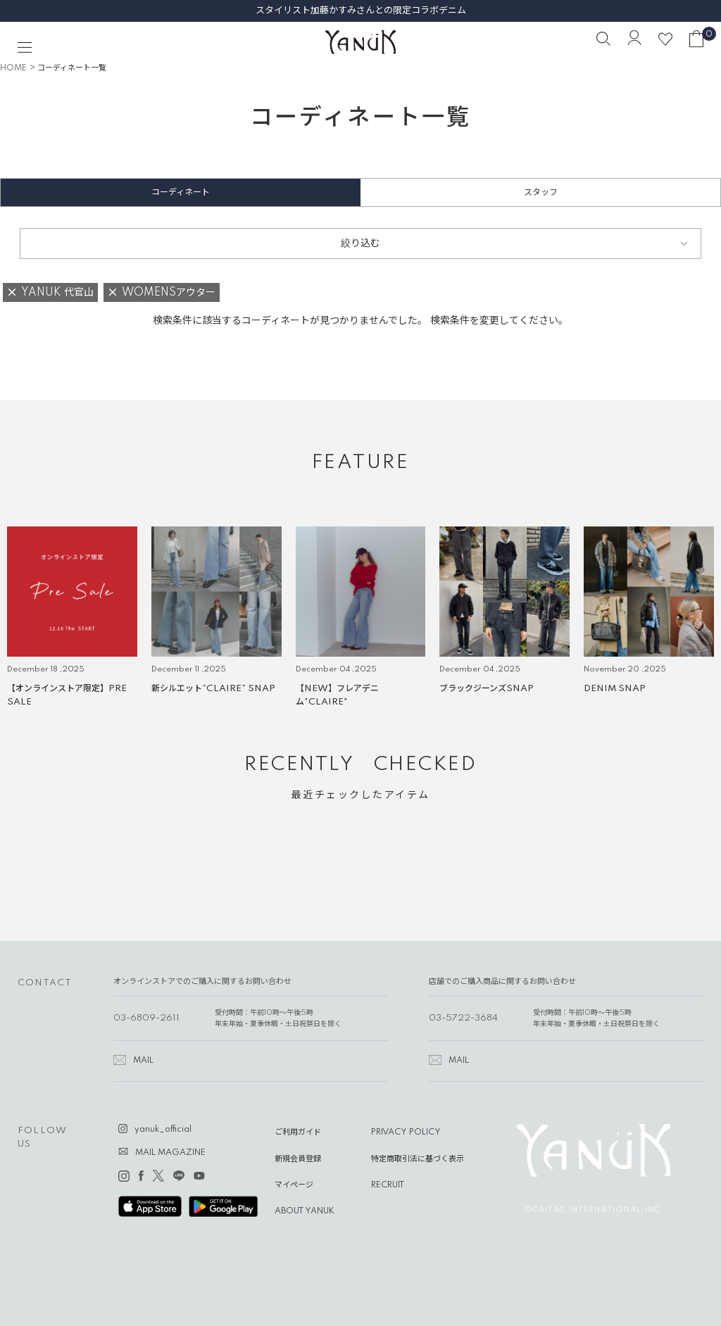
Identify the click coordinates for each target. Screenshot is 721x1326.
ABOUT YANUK (304, 1211)
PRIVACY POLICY (406, 1132)
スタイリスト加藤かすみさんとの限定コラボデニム (361, 10)
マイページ (294, 1185)
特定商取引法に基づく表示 (417, 1159)
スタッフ (541, 192)
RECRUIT (387, 1185)
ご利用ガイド (298, 1132)
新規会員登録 (298, 1159)
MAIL (143, 1060)
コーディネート (180, 192)
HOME (13, 68)
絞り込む (360, 243)
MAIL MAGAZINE (170, 1153)
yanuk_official (163, 1129)
